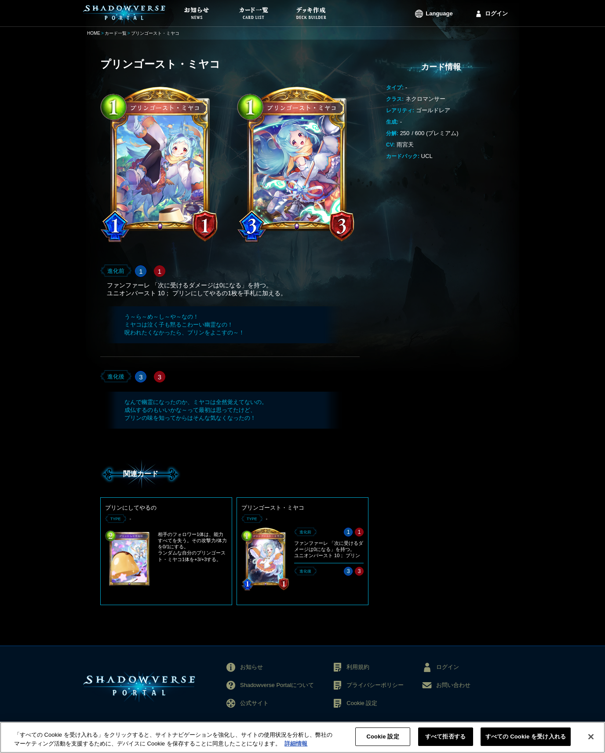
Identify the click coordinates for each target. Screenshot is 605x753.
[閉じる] (591, 739)
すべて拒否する (445, 739)
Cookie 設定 (361, 703)
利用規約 (357, 667)
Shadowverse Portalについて (277, 685)
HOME (93, 33)
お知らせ (251, 667)
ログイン (496, 13)
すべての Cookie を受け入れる (525, 739)
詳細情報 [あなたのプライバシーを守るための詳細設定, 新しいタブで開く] (295, 746)
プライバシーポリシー (375, 685)
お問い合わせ (453, 685)
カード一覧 (116, 33)
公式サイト (254, 703)
